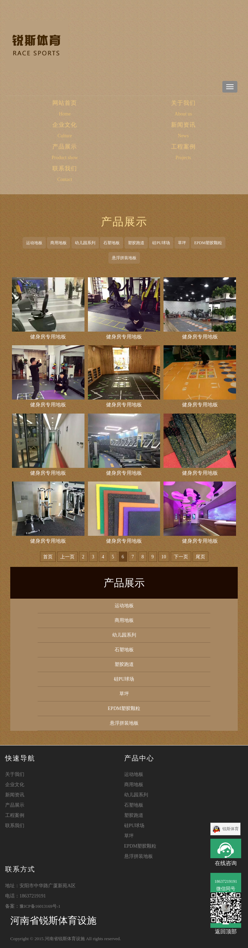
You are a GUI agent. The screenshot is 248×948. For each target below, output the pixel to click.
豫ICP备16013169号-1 (39, 906)
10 (163, 556)
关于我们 (183, 103)
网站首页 (81, 102)
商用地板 (58, 242)
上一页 (67, 556)
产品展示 (64, 146)
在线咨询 (225, 848)
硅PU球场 (161, 242)
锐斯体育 (230, 828)
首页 (48, 556)
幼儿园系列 (85, 242)
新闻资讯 (183, 125)
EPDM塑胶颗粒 (208, 242)
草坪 (182, 242)
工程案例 (183, 146)
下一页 (181, 556)
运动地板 (34, 242)
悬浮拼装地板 (124, 257)
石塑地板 (111, 242)
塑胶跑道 (136, 242)
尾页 (200, 556)
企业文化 (64, 125)
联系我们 (64, 168)
